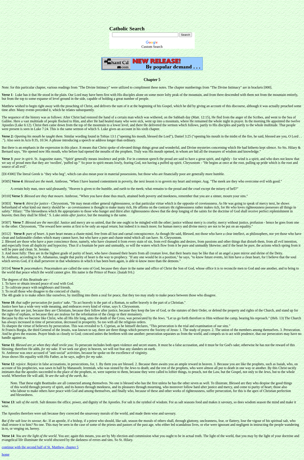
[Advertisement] (152, 11)
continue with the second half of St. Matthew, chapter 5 (40, 447)
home (6, 454)
